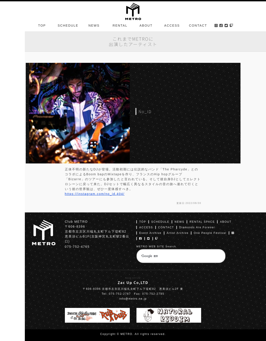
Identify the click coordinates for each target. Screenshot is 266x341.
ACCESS (172, 25)
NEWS (94, 25)
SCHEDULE (68, 25)
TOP (42, 25)
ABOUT (146, 25)
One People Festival (210, 233)
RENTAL (120, 25)
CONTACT (198, 25)
